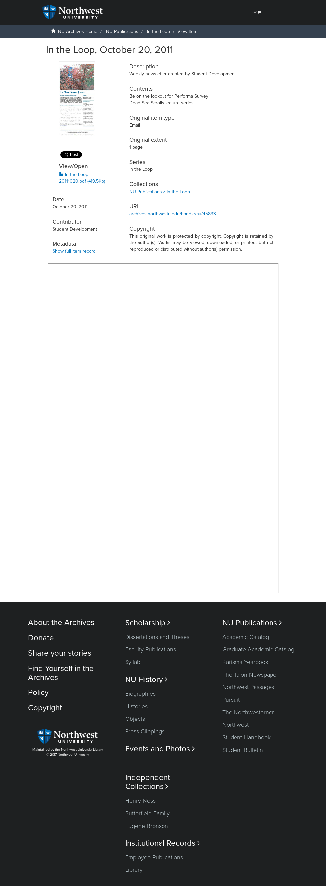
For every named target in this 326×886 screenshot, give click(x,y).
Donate (41, 638)
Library (134, 869)
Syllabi (133, 662)
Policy (38, 692)
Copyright (45, 708)
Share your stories (59, 653)
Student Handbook (246, 737)
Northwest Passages (248, 687)
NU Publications (122, 31)
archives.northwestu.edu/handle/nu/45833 (172, 214)
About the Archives (61, 622)
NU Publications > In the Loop (159, 192)
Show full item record (74, 251)
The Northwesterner (248, 712)
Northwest (235, 724)
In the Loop (158, 31)
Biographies (140, 693)
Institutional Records (162, 843)
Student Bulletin (242, 750)
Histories (136, 706)
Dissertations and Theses (157, 637)
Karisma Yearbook (245, 662)
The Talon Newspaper (250, 674)
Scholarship (147, 623)
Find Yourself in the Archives (61, 673)
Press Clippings (144, 731)
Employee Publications (154, 857)
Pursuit (231, 699)
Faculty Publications (150, 649)
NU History (146, 679)
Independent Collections (147, 782)
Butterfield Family (147, 813)
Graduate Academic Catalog (258, 649)
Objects (135, 718)
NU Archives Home (77, 31)
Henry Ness (140, 800)
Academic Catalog (245, 637)
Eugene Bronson (146, 826)
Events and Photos (160, 749)
